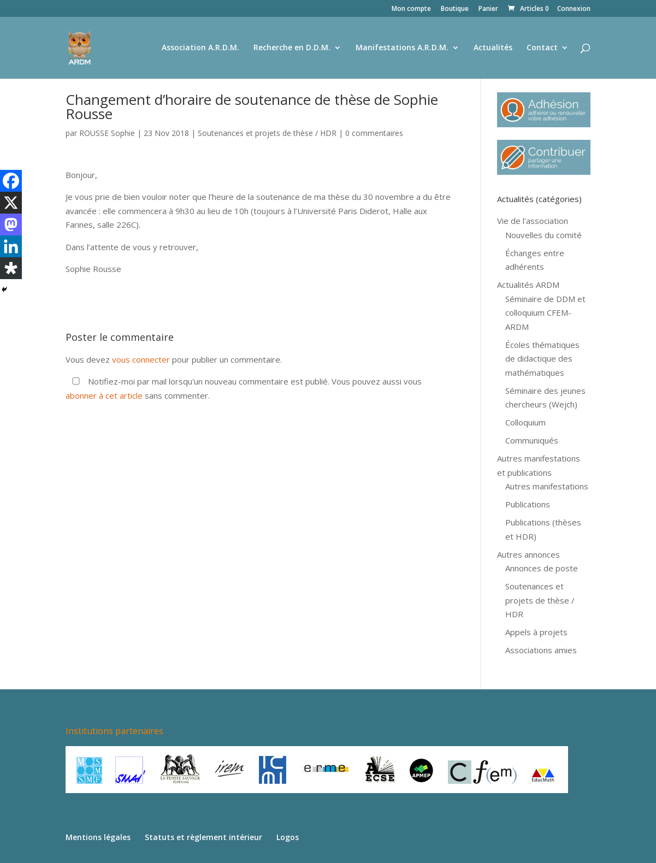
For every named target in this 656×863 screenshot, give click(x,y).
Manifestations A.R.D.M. (402, 48)
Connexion (573, 9)
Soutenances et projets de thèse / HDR (267, 133)
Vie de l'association (532, 220)
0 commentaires (374, 133)
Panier (488, 9)
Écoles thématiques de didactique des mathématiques (542, 358)
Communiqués (531, 440)
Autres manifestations (546, 486)
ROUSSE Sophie (107, 133)
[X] (11, 203)
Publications (527, 504)
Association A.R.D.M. (200, 48)
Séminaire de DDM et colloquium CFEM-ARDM (545, 312)
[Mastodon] (11, 224)
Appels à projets (536, 631)
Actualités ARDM (528, 284)
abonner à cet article (104, 395)
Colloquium (525, 422)
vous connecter (141, 359)
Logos (287, 837)
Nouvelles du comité (543, 234)
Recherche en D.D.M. (291, 48)
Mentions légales (98, 837)
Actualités (493, 48)
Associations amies (541, 650)
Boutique (455, 9)
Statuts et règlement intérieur (203, 837)
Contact (542, 48)
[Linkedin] (11, 246)
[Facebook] (11, 181)
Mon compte (411, 9)
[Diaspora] (11, 268)
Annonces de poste (541, 568)
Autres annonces (528, 554)
